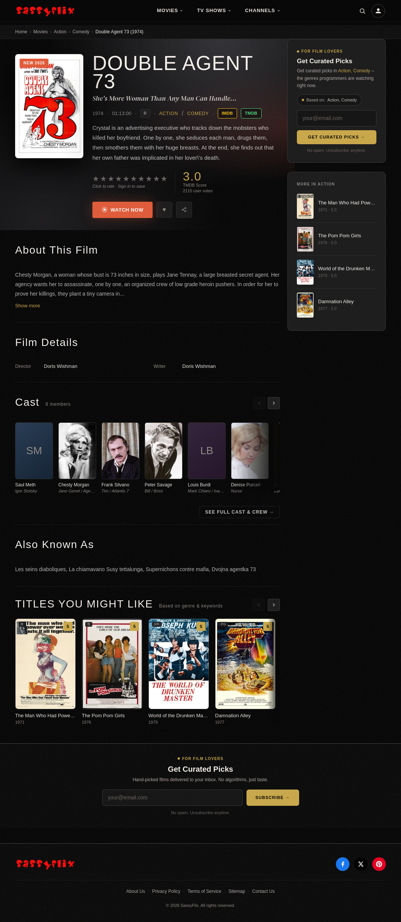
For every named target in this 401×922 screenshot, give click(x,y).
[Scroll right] (274, 403)
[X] (361, 864)
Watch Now (122, 210)
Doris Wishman (60, 366)
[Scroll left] (259, 403)
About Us (135, 891)
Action (60, 31)
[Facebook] (343, 864)
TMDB (251, 113)
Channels (263, 10)
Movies (170, 10)
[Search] (362, 11)
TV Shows (214, 10)
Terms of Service (204, 891)
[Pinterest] (379, 864)
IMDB (227, 113)
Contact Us (263, 891)
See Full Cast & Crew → (239, 512)
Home (21, 31)
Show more (27, 305)
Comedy (80, 31)
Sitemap (236, 891)
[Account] (378, 11)
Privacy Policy (166, 891)
